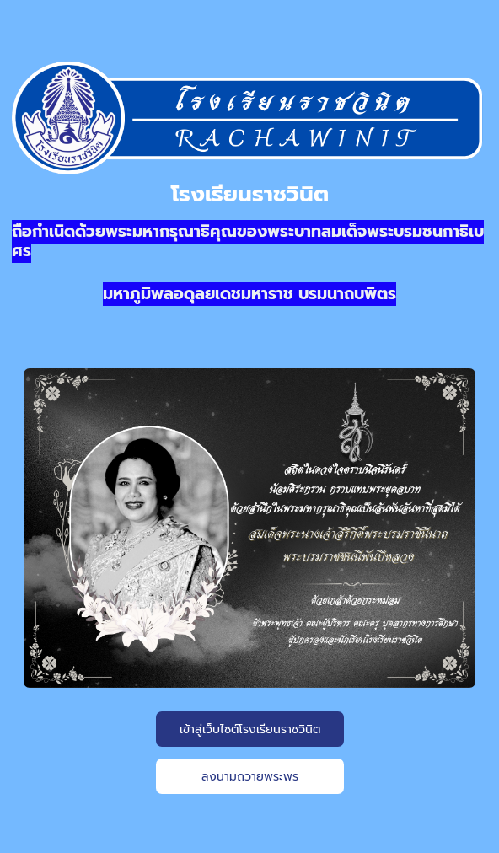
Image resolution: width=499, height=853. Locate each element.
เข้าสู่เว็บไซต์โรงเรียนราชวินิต (250, 729)
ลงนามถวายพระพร (249, 777)
